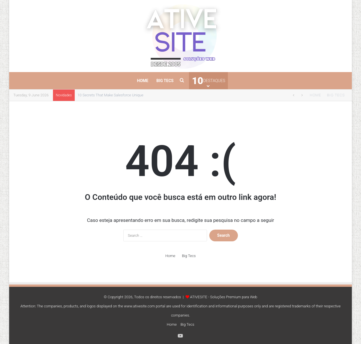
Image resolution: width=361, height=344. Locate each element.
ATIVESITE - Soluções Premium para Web (223, 297)
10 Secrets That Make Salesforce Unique (110, 95)
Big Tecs (164, 80)
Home (143, 80)
